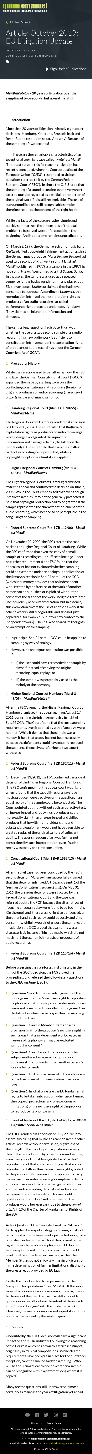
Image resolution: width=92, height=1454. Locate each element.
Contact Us (36, 1422)
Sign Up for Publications (65, 69)
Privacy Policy (54, 1422)
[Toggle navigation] (85, 7)
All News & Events (20, 22)
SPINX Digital (51, 1449)
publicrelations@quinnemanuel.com (66, 1443)
